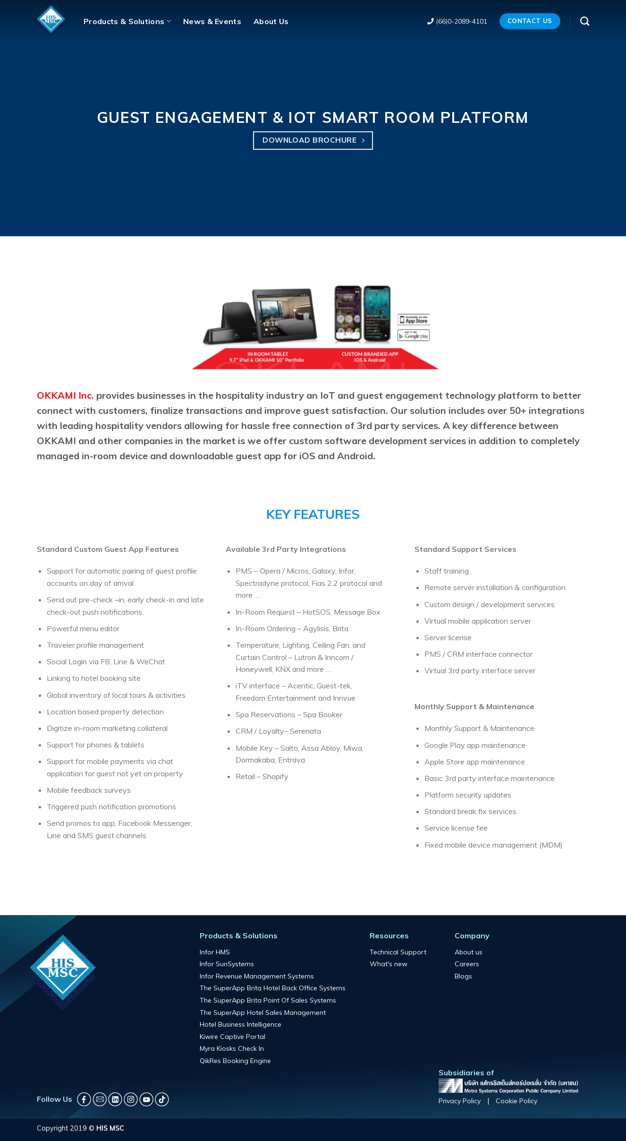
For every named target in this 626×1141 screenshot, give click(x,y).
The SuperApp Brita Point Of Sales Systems (268, 1000)
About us (468, 952)
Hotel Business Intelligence (240, 1024)
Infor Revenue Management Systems (257, 976)
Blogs (463, 976)
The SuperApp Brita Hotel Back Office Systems (273, 988)
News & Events (212, 21)
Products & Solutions (127, 21)
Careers (467, 964)
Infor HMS (215, 952)
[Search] (584, 21)
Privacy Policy (460, 1101)
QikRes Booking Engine (235, 1060)
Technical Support (398, 952)
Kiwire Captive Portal (232, 1036)
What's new (388, 964)
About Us (271, 21)
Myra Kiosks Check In (232, 1048)
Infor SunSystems (227, 964)
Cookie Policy (516, 1101)
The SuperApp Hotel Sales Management (263, 1012)
